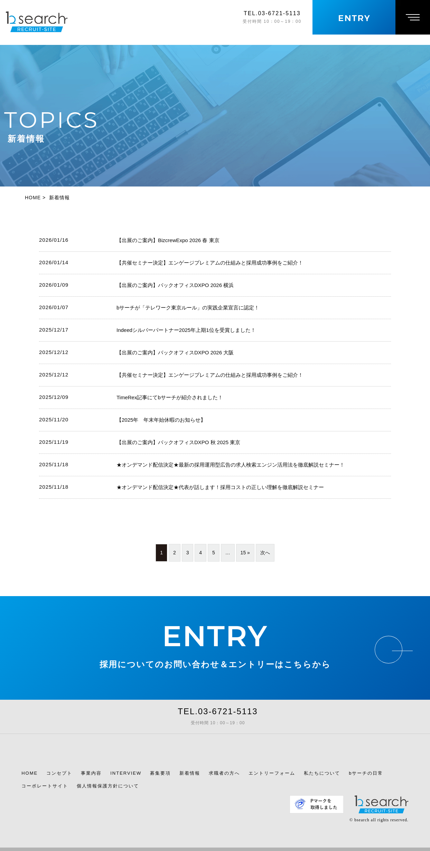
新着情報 (189, 773)
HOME (29, 773)
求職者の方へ (224, 773)
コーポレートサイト (44, 785)
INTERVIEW (125, 773)
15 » (245, 552)
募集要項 (160, 773)
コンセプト (59, 773)
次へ (265, 552)
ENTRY (215, 636)
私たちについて (322, 773)
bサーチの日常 (366, 773)
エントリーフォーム (272, 773)
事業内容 (91, 773)
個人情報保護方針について (108, 785)
